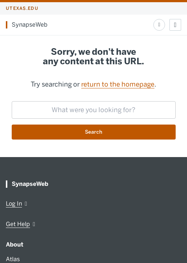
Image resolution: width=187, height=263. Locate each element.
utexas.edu (22, 8)
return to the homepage (117, 84)
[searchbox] (94, 110)
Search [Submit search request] (93, 132)
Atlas (13, 259)
